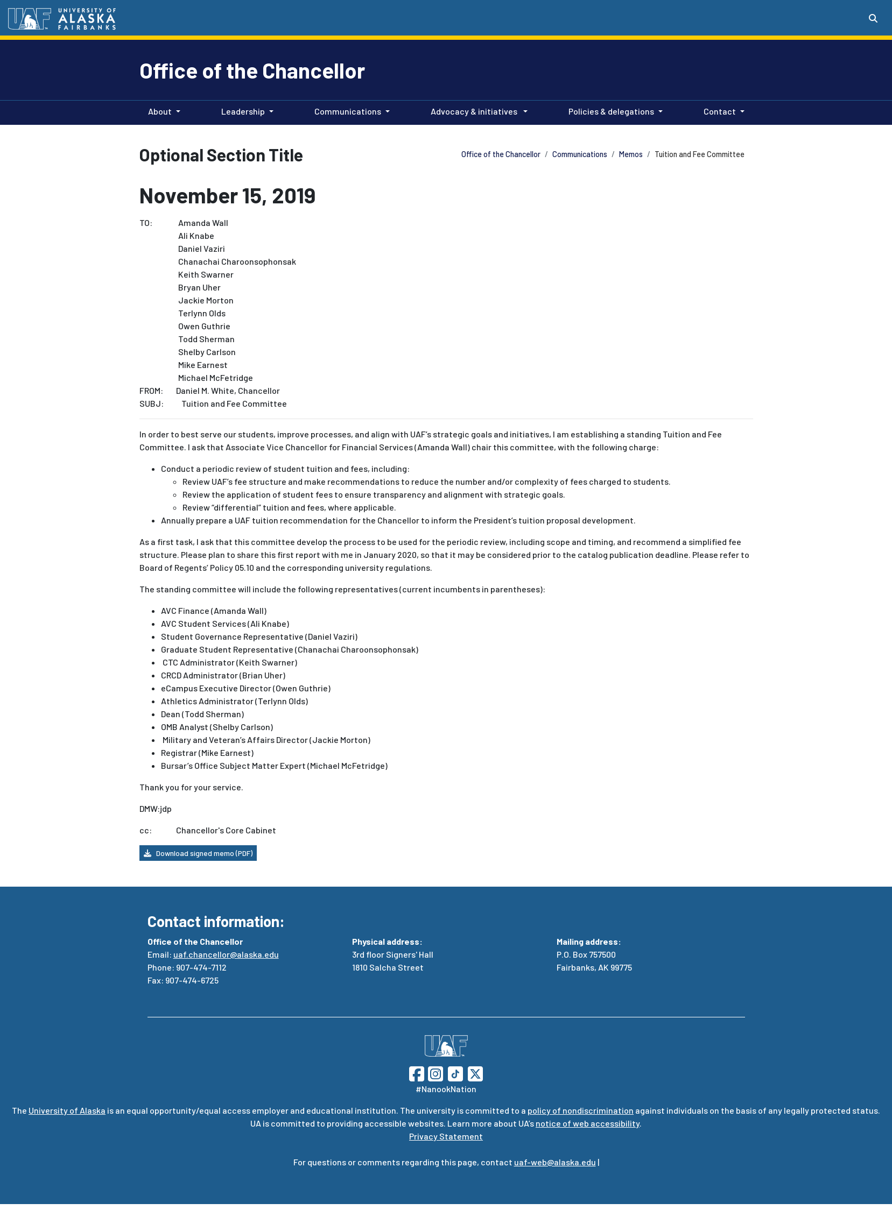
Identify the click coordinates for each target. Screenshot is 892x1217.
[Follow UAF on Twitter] (475, 1072)
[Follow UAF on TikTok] (455, 1072)
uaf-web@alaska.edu (555, 1162)
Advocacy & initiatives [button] (475, 111)
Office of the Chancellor (252, 70)
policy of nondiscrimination (581, 1110)
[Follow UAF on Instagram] (434, 1072)
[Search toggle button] (873, 18)
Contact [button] (720, 111)
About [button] (160, 111)
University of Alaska (67, 1110)
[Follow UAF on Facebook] (416, 1072)
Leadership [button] (243, 111)
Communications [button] (347, 111)
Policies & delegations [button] (611, 111)
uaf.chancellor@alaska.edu (226, 954)
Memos (631, 154)
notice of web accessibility (588, 1123)
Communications (579, 154)
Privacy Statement (446, 1136)
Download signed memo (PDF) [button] (198, 853)
